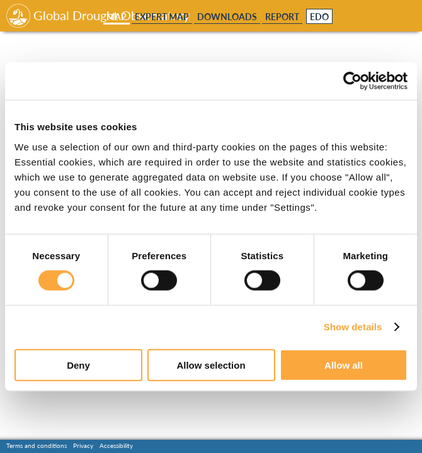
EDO (319, 17)
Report (282, 16)
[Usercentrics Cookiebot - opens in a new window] (352, 81)
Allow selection (210, 364)
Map (116, 16)
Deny (78, 364)
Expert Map (162, 16)
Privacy (83, 445)
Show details (353, 327)
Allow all (343, 364)
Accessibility (116, 445)
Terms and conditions (36, 445)
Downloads (227, 16)
